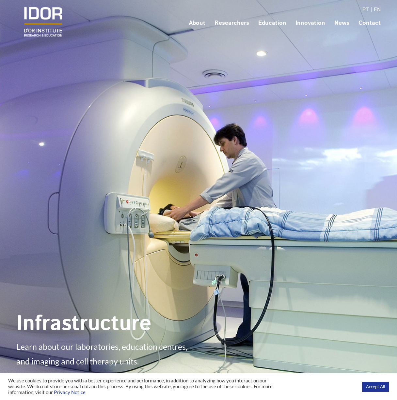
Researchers (231, 23)
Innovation (310, 23)
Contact (369, 23)
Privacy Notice (70, 392)
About (197, 23)
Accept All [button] (375, 386)
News (341, 23)
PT (365, 9)
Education (272, 23)
